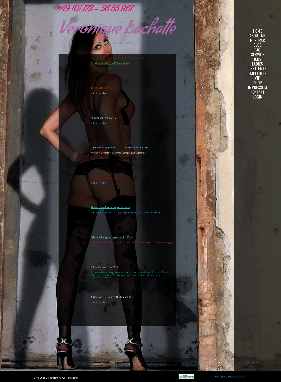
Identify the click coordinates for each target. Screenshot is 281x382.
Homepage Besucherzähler (230, 376)
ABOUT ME (258, 35)
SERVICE (257, 54)
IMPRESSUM (257, 87)
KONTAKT (258, 92)
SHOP (257, 83)
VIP (257, 78)
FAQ (258, 50)
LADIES (257, 64)
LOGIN (257, 97)
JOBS (257, 59)
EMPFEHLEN (257, 73)
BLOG (258, 45)
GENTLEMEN (257, 68)
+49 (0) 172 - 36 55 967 (93, 10)
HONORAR (257, 40)
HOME (257, 31)
